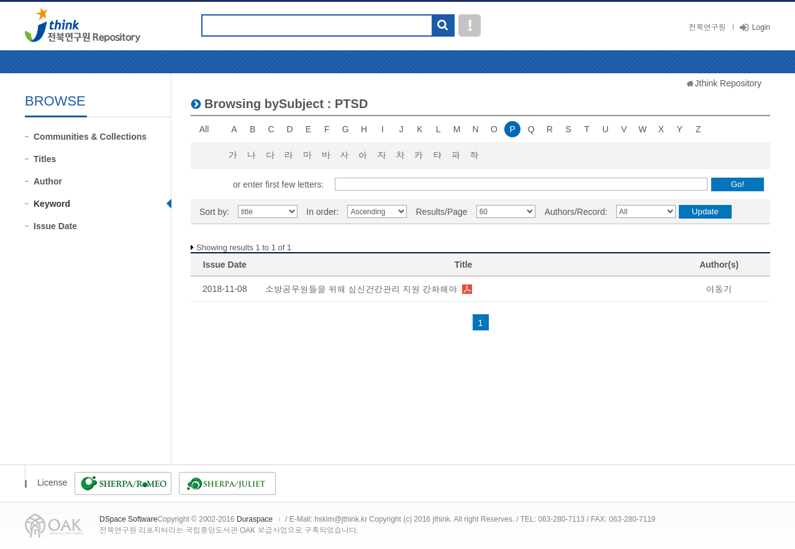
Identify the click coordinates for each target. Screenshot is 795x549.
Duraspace (255, 519)
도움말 (469, 25)
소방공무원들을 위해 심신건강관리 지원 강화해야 (361, 289)
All (204, 129)
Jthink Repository (728, 83)
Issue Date (55, 226)
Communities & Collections (90, 137)
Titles (45, 159)
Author (48, 181)
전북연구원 (707, 27)
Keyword (52, 204)
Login (761, 27)
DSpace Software (128, 519)
